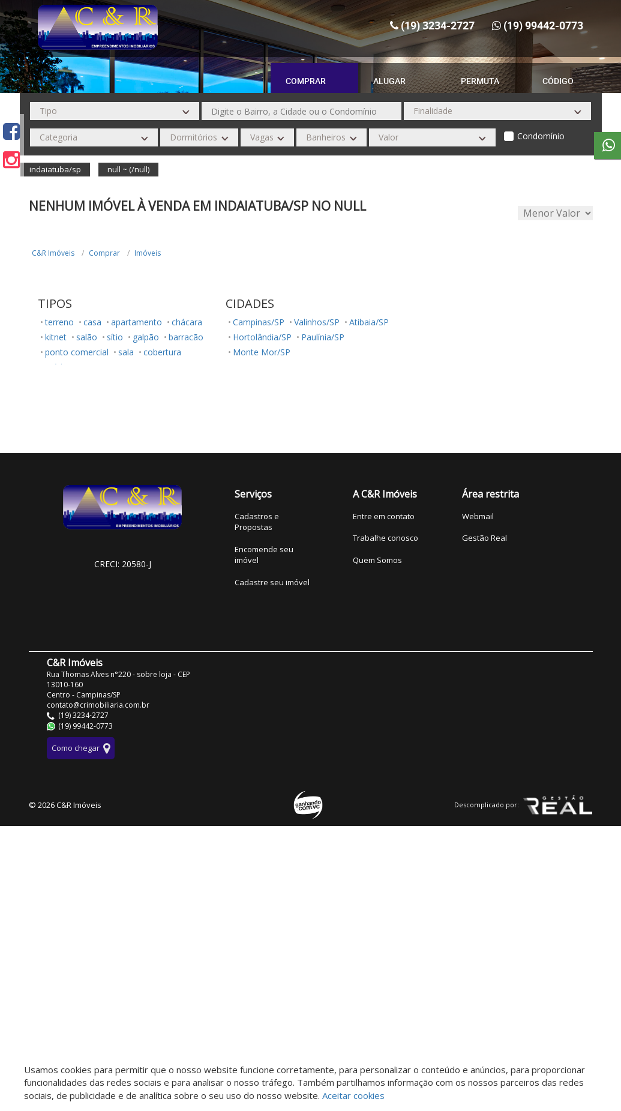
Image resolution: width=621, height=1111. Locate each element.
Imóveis (147, 253)
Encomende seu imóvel (264, 555)
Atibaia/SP (369, 322)
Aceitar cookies (353, 1095)
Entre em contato (384, 516)
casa (92, 322)
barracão (186, 337)
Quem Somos (377, 560)
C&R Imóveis (53, 253)
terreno (59, 322)
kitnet (56, 337)
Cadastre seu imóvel (272, 582)
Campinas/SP (258, 322)
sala (126, 352)
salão (86, 337)
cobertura (162, 352)
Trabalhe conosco (385, 537)
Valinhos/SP (317, 322)
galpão (146, 337)
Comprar (104, 253)
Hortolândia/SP (262, 337)
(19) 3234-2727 (438, 25)
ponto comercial (77, 352)
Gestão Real (484, 537)
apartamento (136, 322)
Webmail (478, 516)
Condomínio (541, 136)
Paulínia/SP (322, 337)
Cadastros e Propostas (257, 522)
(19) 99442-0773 (543, 25)
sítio (115, 337)
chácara (187, 322)
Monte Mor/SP (261, 352)
